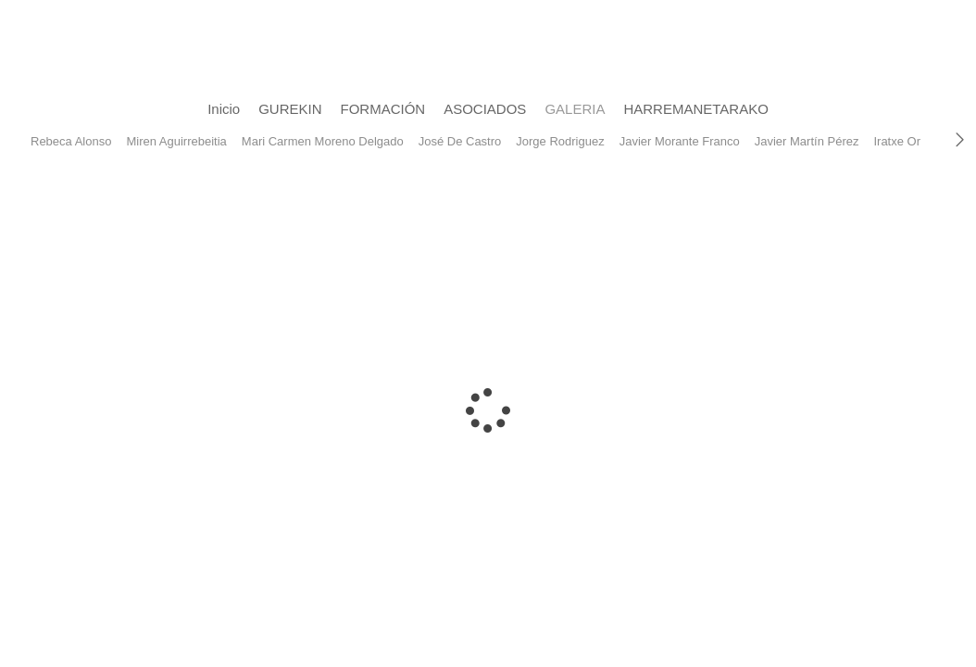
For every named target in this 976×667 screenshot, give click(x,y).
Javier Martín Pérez (807, 141)
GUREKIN (289, 109)
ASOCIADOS (485, 109)
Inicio (223, 109)
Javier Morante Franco (679, 141)
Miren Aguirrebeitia (176, 141)
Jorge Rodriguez (560, 141)
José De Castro (460, 141)
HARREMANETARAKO (695, 109)
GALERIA (574, 109)
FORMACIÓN (383, 109)
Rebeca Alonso (71, 141)
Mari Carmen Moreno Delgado (323, 141)
